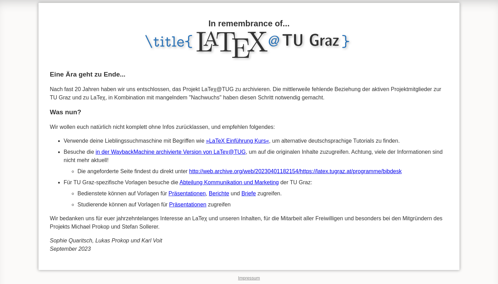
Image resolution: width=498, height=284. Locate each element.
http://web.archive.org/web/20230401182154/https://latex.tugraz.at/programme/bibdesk (295, 171)
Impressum (249, 278)
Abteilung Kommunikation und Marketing (229, 182)
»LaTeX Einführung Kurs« (237, 141)
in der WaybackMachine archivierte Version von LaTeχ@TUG (171, 152)
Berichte (219, 193)
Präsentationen (187, 193)
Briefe (248, 193)
